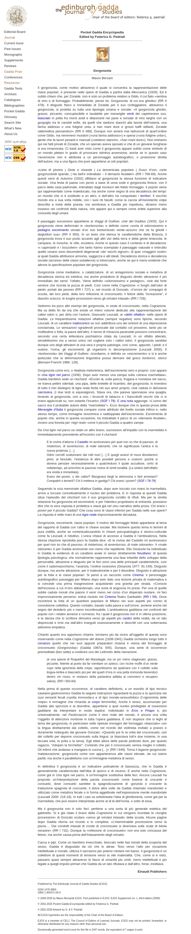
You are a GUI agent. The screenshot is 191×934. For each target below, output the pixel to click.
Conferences (13, 77)
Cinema (110, 597)
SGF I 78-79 (146, 481)
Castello (82, 442)
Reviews (10, 66)
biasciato (44, 118)
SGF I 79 (107, 401)
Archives (10, 94)
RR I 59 (150, 597)
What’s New (12, 128)
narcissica (45, 392)
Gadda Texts (13, 88)
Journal (9, 37)
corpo (96, 702)
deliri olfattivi (135, 314)
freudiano (144, 553)
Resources (12, 83)
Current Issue (14, 43)
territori (145, 196)
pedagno (44, 230)
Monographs (13, 54)
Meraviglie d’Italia (50, 409)
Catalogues (12, 100)
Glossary (10, 117)
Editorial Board (14, 32)
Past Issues (12, 49)
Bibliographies (14, 105)
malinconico (81, 323)
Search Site (12, 122)
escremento (60, 230)
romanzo (44, 643)
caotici (127, 618)
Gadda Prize (13, 71)
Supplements (13, 60)
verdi (130, 114)
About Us (10, 134)
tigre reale (89, 514)
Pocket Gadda (14, 111)
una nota (126, 401)
